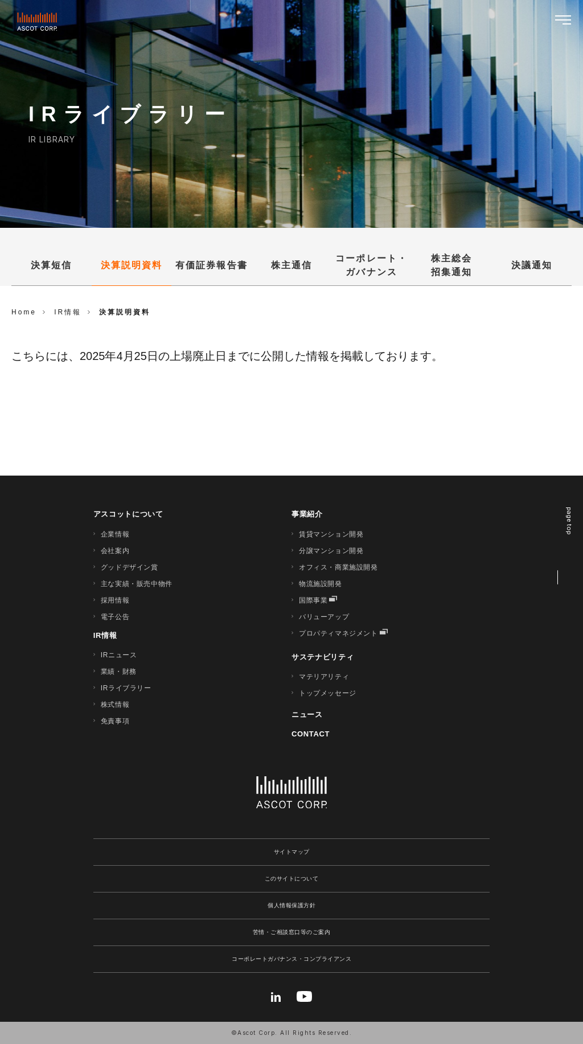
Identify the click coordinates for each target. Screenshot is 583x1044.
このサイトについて (292, 878)
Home (23, 312)
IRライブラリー (126, 688)
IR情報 (105, 635)
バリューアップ (324, 617)
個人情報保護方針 (291, 905)
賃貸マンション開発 (331, 534)
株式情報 (115, 705)
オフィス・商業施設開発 (338, 567)
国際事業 (313, 600)
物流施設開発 (320, 584)
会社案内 (115, 551)
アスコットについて (128, 514)
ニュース (307, 714)
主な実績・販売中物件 (137, 584)
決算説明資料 (131, 265)
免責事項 (115, 721)
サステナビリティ (323, 657)
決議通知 (531, 265)
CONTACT (311, 734)
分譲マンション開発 (331, 551)
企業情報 (115, 534)
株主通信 (291, 265)
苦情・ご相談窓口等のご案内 (292, 932)
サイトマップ (292, 852)
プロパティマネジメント (338, 633)
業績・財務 (119, 671)
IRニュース (119, 655)
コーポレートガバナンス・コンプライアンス (291, 959)
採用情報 (115, 600)
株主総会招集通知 (451, 265)
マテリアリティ (324, 677)
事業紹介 (307, 514)
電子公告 (115, 617)
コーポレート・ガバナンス (371, 265)
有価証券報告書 (211, 265)
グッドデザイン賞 (129, 567)
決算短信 (51, 265)
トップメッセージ (327, 693)
